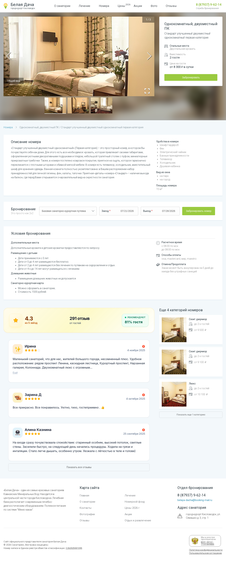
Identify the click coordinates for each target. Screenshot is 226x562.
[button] (55, 105)
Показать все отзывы (79, 467)
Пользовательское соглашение (205, 553)
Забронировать (191, 77)
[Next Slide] (149, 56)
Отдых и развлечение (138, 520)
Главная (84, 495)
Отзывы (171, 6)
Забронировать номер (198, 211)
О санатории (62, 6)
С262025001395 (74, 548)
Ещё (15, 372)
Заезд (105, 211)
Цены (121, 5)
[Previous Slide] (8, 56)
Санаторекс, (18, 544)
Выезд (147, 211)
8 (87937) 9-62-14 (208, 4)
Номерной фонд (135, 501)
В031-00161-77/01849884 (207, 543)
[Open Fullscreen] (147, 91)
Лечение (84, 6)
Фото (154, 6)
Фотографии (87, 514)
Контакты (85, 507)
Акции (138, 6)
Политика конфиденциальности (205, 550)
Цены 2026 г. (132, 507)
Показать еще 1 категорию (191, 414)
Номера (104, 6)
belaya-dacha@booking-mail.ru (194, 500)
